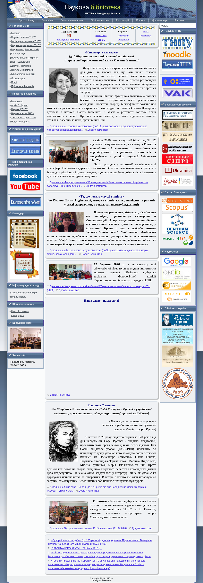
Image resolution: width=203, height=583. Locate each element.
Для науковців (159, 20)
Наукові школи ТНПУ (22, 113)
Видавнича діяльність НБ (25, 49)
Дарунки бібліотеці (21, 66)
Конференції (18, 53)
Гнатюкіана (47, 20)
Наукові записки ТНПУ (23, 37)
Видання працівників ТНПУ (26, 45)
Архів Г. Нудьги (19, 105)
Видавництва (18, 296)
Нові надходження (21, 61)
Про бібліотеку (27, 20)
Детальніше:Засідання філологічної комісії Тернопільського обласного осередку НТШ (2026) (98, 288)
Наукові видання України (24, 57)
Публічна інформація (22, 86)
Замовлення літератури (24, 292)
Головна (15, 33)
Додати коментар (98, 129)
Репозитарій (122, 20)
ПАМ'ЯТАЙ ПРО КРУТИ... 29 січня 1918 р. (76, 548)
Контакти (179, 20)
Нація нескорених (21, 121)
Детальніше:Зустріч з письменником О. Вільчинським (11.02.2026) (89, 528)
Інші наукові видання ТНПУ (26, 41)
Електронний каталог (72, 20)
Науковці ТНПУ (19, 109)
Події (14, 82)
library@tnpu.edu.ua (68, 39)
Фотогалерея (18, 78)
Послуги (140, 20)
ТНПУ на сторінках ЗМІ (23, 117)
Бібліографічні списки (23, 74)
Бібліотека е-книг (100, 20)
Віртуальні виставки (22, 70)
